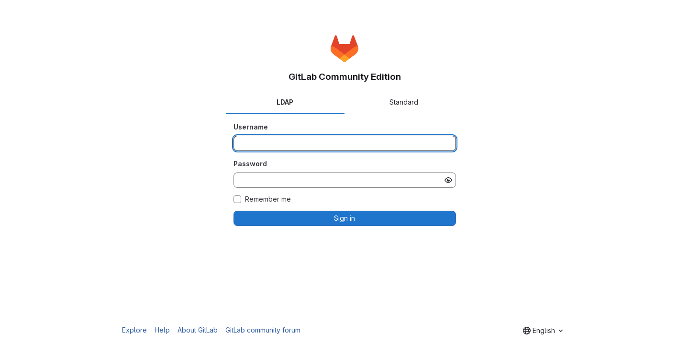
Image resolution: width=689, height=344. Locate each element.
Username (250, 127)
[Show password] (448, 180)
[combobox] (543, 330)
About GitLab (198, 330)
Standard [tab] (403, 102)
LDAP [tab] (285, 102)
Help (162, 330)
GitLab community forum (262, 330)
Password (250, 164)
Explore (134, 330)
